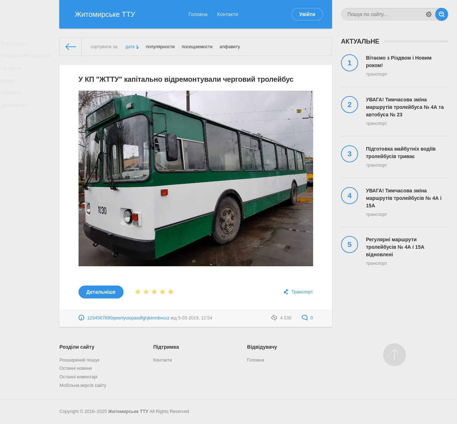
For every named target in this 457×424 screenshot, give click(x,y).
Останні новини (75, 368)
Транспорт (15, 44)
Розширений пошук (79, 360)
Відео (10, 88)
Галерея (13, 74)
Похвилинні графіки (26, 59)
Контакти (227, 14)
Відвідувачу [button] (262, 347)
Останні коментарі (78, 376)
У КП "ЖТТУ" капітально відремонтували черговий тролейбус (186, 79)
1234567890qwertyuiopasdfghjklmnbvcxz (128, 318)
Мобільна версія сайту (82, 385)
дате (130, 46)
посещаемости (197, 46)
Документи (16, 118)
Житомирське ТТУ (128, 411)
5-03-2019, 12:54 (195, 318)
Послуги (13, 103)
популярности (160, 46)
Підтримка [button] (166, 347)
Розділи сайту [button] (76, 347)
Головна (198, 14)
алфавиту (230, 46)
